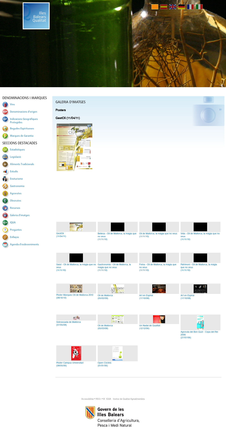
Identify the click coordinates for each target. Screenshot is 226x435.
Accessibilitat (87, 399)
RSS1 (98, 399)
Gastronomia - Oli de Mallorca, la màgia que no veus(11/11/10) (114, 267)
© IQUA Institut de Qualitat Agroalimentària (124, 399)
